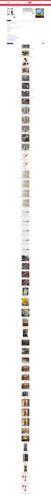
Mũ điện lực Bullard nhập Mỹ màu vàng (25, 306)
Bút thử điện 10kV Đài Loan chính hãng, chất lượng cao (25, 244)
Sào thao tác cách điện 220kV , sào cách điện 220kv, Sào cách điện (25, 178)
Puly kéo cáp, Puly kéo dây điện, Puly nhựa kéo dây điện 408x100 (25, 142)
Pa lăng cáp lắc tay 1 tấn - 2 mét (25, 363)
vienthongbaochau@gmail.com (11, 39)
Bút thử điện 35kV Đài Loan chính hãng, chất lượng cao (25, 235)
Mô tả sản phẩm (9, 20)
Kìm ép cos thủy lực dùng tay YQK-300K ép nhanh (25, 337)
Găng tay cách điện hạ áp (25, 407)
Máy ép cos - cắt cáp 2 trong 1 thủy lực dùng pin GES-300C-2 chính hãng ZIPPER (25, 97)
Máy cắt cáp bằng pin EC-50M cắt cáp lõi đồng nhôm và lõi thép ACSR (25, 396)
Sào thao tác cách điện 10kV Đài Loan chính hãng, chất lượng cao (25, 207)
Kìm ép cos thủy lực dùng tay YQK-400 (25, 462)
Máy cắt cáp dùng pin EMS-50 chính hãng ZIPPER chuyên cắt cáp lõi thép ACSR (25, 89)
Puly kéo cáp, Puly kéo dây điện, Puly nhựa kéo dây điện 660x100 (25, 124)
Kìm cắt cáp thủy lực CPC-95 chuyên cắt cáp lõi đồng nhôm (25, 483)
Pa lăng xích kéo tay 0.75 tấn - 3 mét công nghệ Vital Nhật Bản (25, 389)
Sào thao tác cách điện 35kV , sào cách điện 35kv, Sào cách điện (25, 197)
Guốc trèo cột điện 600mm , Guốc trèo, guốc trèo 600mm (25, 159)
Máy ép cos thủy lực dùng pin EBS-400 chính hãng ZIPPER (25, 286)
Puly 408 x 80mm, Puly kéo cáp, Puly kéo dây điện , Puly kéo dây (25, 114)
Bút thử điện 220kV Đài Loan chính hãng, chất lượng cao (25, 216)
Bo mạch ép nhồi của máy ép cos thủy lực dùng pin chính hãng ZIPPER (25, 56)
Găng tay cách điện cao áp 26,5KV (25, 426)
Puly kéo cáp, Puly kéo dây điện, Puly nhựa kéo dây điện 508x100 (25, 132)
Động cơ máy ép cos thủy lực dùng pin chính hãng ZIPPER (25, 81)
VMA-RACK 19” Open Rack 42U (10, 22)
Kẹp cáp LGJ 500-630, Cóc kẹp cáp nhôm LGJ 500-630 (25, 434)
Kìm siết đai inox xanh (25, 451)
